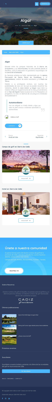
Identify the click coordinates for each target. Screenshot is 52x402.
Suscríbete (26, 371)
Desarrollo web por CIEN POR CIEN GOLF (14, 394)
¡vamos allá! (26, 43)
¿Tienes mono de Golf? (24, 336)
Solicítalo (14, 271)
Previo (11, 136)
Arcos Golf (26, 178)
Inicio (16, 25)
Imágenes (10, 378)
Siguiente (41, 136)
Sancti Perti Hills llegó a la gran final (28, 315)
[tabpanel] (26, 168)
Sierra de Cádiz (26, 25)
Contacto (45, 3)
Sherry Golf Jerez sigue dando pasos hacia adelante (33, 325)
